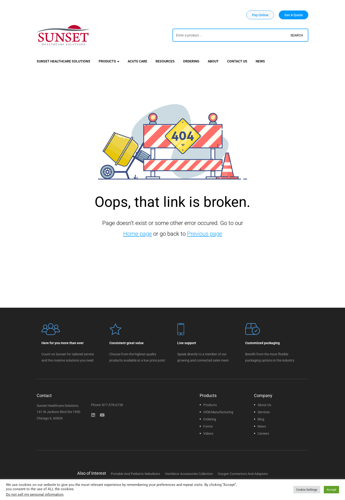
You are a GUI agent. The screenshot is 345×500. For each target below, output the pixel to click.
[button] (260, 14)
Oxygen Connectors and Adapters (243, 474)
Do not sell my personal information (34, 494)
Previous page (204, 233)
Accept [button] (331, 489)
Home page (137, 233)
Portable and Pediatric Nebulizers (135, 474)
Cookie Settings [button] (306, 489)
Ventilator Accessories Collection (189, 474)
